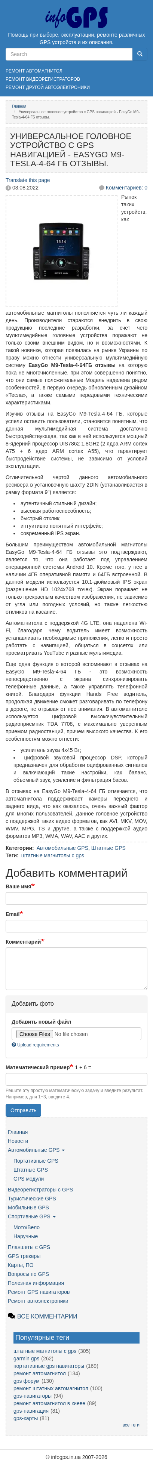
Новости (18, 1141)
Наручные (25, 1236)
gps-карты (25, 1418)
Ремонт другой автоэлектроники (48, 87)
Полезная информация (36, 1283)
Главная (19, 106)
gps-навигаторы (32, 1396)
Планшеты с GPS (29, 1247)
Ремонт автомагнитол (34, 71)
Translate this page (28, 180)
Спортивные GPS (32, 1216)
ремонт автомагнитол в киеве (49, 1403)
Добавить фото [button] (33, 1003)
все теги (131, 1425)
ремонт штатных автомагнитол (50, 1388)
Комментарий (23, 942)
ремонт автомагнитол (39, 1373)
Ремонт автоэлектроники (38, 1301)
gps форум (26, 1381)
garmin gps (26, 1358)
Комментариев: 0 (126, 188)
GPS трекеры (24, 1256)
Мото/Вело (26, 1227)
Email (12, 914)
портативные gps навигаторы (48, 1366)
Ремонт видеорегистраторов (43, 79)
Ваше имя (18, 886)
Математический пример (38, 1067)
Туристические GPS (32, 1199)
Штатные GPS (108, 848)
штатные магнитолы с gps (52, 855)
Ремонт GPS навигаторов (39, 1292)
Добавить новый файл (41, 1022)
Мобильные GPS (28, 1207)
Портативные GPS (35, 1161)
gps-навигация (31, 1411)
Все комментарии (47, 1316)
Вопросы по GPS (28, 1274)
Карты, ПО (21, 1265)
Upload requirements (35, 1045)
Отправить (23, 1110)
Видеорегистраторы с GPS (40, 1190)
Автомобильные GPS (62, 848)
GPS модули (28, 1179)
